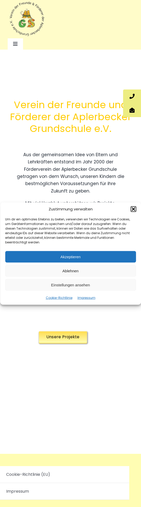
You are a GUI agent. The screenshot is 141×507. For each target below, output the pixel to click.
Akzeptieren (70, 256)
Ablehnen (70, 270)
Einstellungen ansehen (70, 285)
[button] (133, 209)
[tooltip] (132, 96)
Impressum (86, 298)
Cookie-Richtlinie (59, 298)
